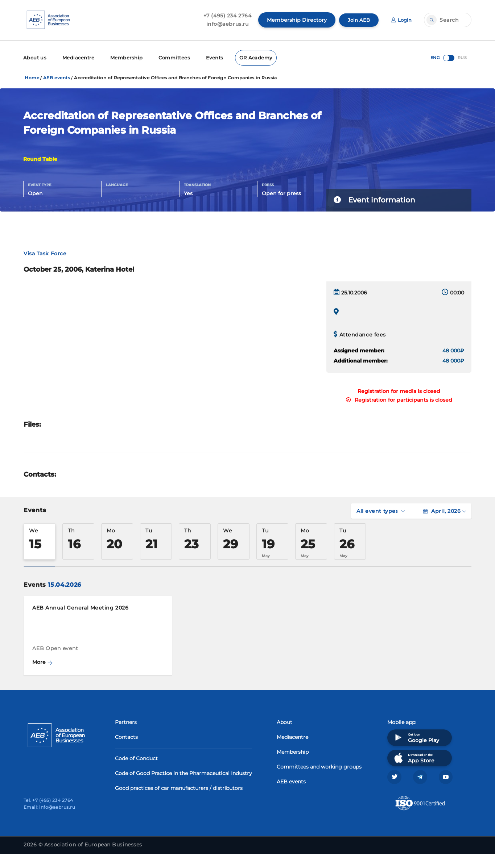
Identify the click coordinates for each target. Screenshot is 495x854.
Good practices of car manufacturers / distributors (179, 787)
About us (34, 57)
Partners (126, 721)
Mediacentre (76, 57)
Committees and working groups (319, 765)
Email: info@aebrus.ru (49, 807)
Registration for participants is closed (399, 398)
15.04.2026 (64, 583)
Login (401, 20)
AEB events (56, 76)
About (284, 721)
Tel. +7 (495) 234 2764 (48, 800)
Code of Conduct (136, 757)
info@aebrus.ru (225, 24)
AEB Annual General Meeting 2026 (80, 606)
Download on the (413, 757)
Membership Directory (295, 20)
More (42, 661)
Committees (168, 57)
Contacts (126, 736)
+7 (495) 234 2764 (225, 15)
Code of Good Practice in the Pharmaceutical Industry (183, 772)
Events (207, 57)
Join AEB (357, 20)
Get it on (416, 736)
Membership (122, 57)
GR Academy (247, 57)
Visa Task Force (45, 252)
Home (32, 76)
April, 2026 (444, 510)
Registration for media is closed (399, 390)
